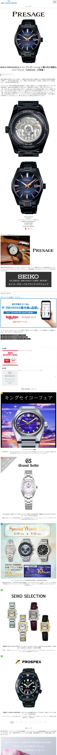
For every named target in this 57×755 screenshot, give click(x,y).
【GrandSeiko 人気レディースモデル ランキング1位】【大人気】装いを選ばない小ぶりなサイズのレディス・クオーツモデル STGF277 (29, 514)
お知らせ (12, 74)
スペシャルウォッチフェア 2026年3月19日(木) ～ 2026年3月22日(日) (29, 580)
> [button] (40, 722)
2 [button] (16, 722)
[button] (54, 2)
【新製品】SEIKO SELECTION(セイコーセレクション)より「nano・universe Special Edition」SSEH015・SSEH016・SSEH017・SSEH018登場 (29, 647)
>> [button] (45, 722)
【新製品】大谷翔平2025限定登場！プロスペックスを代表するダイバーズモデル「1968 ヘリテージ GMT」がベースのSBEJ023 (29, 713)
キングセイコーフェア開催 (29, 449)
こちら (17, 234)
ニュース (3, 75)
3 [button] (21, 722)
